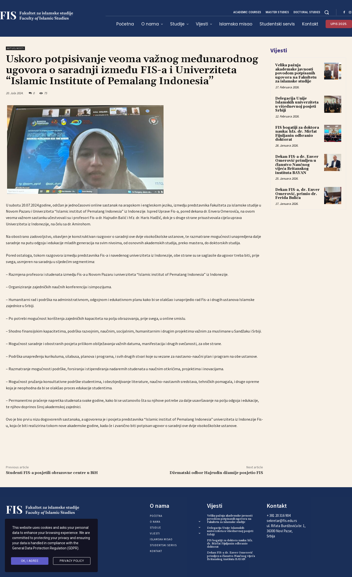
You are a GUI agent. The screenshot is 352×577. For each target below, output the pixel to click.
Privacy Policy (72, 561)
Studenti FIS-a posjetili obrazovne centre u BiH (52, 472)
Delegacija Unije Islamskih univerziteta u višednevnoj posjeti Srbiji (297, 104)
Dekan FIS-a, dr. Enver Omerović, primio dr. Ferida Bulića (297, 193)
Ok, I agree (30, 561)
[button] (326, 12)
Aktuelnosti (15, 48)
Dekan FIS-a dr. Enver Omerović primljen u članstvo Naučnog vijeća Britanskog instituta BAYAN (297, 164)
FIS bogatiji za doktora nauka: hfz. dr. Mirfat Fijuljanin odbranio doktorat (297, 133)
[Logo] (46, 510)
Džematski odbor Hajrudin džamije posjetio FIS (216, 472)
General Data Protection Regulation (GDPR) (45, 548)
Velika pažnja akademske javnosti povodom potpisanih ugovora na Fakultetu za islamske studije (296, 73)
